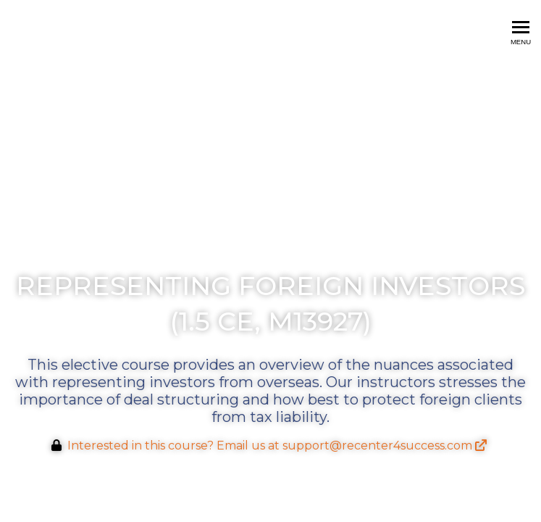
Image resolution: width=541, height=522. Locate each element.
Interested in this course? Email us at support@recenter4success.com (277, 445)
